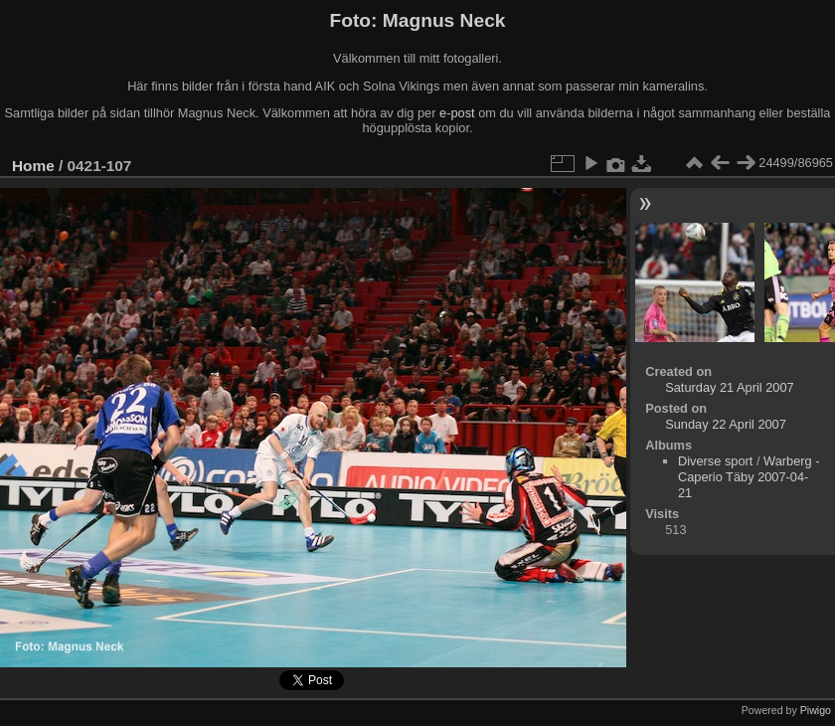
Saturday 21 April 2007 (729, 387)
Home (33, 165)
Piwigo (815, 710)
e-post (457, 112)
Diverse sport (715, 461)
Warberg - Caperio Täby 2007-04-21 (748, 477)
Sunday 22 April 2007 (725, 424)
